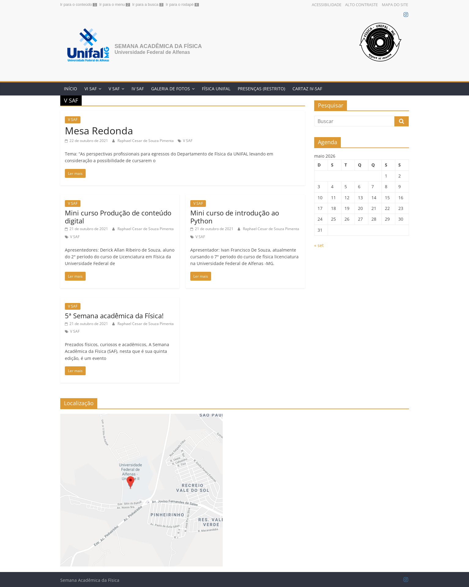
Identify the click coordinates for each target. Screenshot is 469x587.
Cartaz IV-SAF (307, 89)
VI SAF (90, 89)
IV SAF (138, 89)
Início (70, 89)
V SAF (114, 89)
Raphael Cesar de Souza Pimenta (146, 140)
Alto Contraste (361, 4)
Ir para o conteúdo (76, 4)
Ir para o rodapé (180, 4)
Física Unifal (216, 89)
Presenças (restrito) (261, 89)
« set (319, 245)
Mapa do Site (395, 4)
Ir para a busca (145, 4)
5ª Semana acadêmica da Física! (114, 315)
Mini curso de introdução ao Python (234, 216)
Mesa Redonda (99, 130)
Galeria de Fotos (170, 89)
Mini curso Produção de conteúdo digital (118, 216)
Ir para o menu (112, 4)
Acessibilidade (326, 4)
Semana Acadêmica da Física (158, 46)
